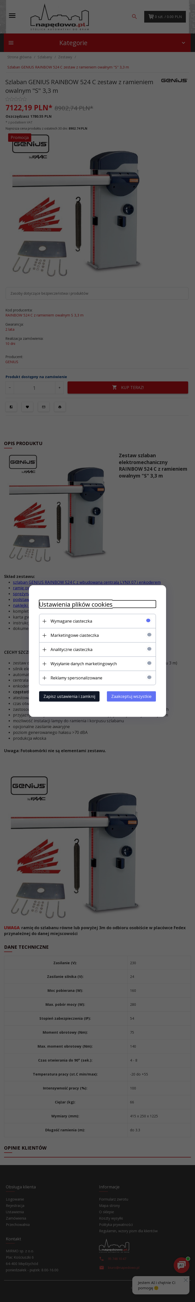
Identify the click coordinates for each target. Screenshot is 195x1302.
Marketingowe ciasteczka (75, 635)
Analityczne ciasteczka (71, 649)
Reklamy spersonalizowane (76, 678)
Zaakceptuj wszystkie (131, 696)
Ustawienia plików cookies (75, 604)
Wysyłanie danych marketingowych (84, 663)
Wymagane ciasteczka (71, 621)
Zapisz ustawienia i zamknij (69, 696)
